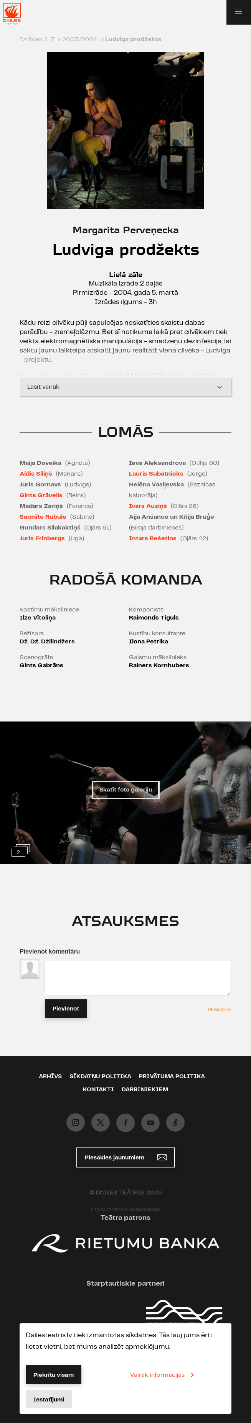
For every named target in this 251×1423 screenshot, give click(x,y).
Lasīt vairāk (125, 387)
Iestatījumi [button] (48, 1400)
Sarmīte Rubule (43, 517)
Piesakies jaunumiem (126, 1157)
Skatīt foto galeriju (125, 790)
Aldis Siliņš (36, 474)
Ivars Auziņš (148, 506)
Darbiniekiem (145, 1089)
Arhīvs (50, 1076)
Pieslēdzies (219, 1009)
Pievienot (66, 1009)
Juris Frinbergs (42, 538)
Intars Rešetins (153, 538)
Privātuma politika (172, 1076)
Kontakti (98, 1089)
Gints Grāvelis (41, 495)
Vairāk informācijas (163, 1375)
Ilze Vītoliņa (38, 618)
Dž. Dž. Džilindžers (47, 642)
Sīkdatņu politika (100, 1076)
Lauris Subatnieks (156, 474)
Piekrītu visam (53, 1375)
